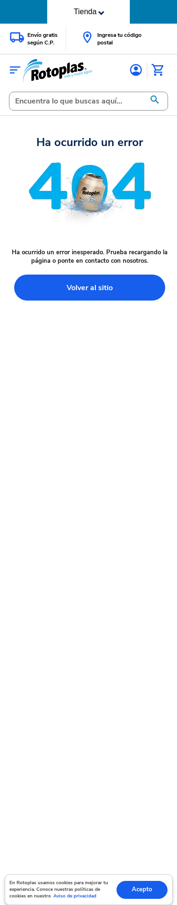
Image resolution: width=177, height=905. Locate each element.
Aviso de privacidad (74, 896)
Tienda (89, 12)
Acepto (142, 889)
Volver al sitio (90, 288)
